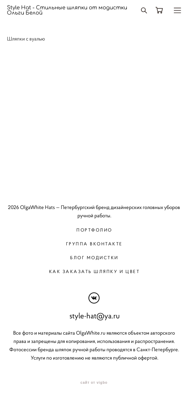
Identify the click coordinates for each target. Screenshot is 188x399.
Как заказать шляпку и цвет (94, 271)
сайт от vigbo (94, 382)
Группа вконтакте (94, 243)
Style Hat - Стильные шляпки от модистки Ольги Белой (67, 10)
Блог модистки (94, 257)
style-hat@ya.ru (94, 315)
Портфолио (94, 230)
